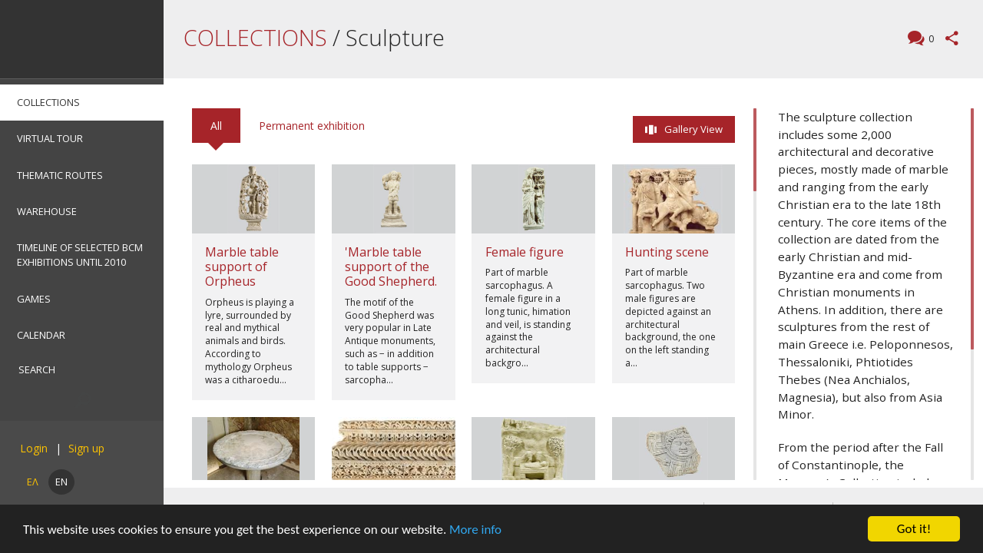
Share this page (952, 38)
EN (61, 481)
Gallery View (693, 129)
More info (475, 530)
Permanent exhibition (312, 125)
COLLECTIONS (48, 102)
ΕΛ (32, 481)
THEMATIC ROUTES (60, 175)
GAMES (34, 299)
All (216, 125)
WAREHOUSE (47, 211)
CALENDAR (41, 335)
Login (34, 448)
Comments (929, 39)
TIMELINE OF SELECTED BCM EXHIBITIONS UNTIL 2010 (80, 254)
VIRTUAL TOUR (50, 138)
